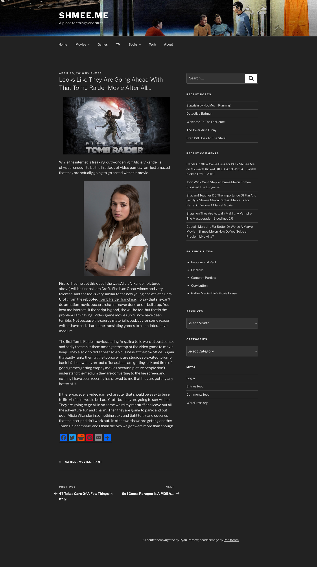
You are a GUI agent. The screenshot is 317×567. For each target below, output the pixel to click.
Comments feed (197, 394)
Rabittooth (231, 540)
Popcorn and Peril (203, 262)
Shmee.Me (84, 15)
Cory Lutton (199, 285)
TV (118, 44)
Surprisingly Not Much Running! (208, 105)
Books (135, 44)
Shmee (96, 73)
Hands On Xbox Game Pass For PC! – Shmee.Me (220, 164)
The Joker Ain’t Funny (201, 130)
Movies (83, 44)
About (168, 44)
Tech (152, 44)
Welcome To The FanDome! (205, 122)
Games (103, 44)
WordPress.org (197, 403)
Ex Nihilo (197, 270)
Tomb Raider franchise (117, 299)
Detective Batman (199, 113)
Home (63, 44)
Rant (98, 461)
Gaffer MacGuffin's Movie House (214, 293)
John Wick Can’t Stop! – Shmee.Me (211, 182)
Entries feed (194, 386)
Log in (190, 378)
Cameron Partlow (203, 277)
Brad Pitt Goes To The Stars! (206, 138)
